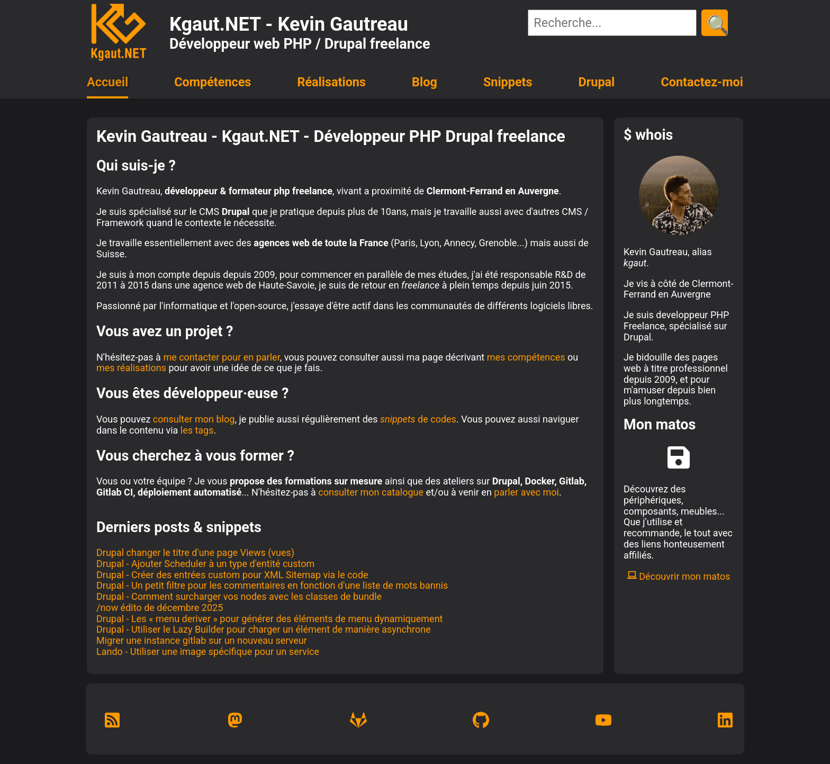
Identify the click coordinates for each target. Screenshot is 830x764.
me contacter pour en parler (221, 357)
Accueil (107, 82)
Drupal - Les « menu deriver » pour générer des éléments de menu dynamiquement (269, 618)
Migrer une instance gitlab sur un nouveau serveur (201, 640)
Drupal (597, 82)
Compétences (212, 82)
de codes (418, 419)
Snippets (508, 82)
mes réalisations (131, 367)
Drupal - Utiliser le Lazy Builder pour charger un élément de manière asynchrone (263, 629)
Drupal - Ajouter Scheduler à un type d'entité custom (205, 563)
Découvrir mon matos (678, 576)
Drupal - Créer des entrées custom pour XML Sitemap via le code (232, 574)
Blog (424, 82)
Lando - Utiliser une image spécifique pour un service (207, 651)
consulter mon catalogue (370, 492)
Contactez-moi (702, 82)
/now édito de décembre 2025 (159, 607)
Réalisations (331, 82)
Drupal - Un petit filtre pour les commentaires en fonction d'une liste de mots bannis (272, 585)
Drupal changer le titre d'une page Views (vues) (195, 552)
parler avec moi (526, 492)
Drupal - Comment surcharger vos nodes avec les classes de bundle (239, 596)
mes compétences (526, 357)
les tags (197, 430)
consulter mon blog (194, 419)
